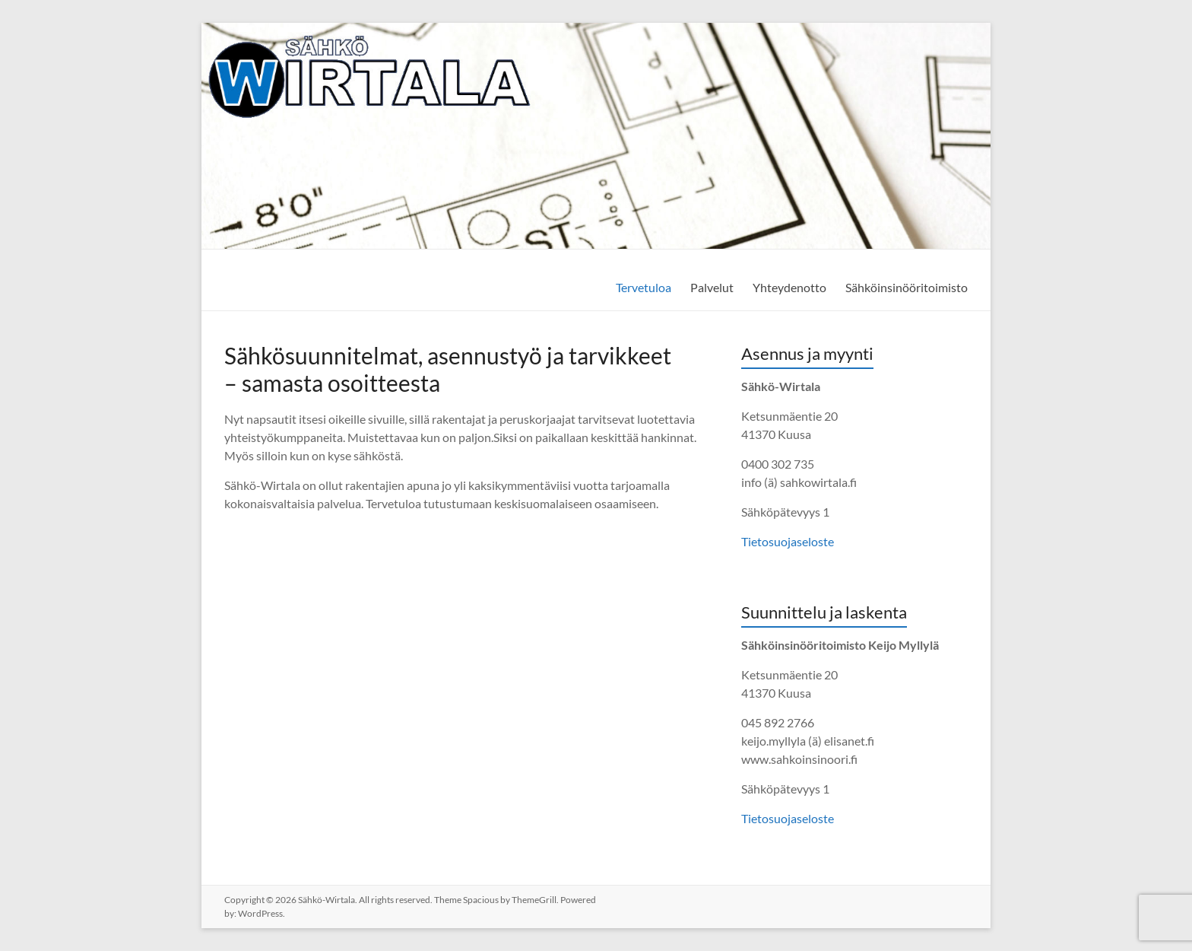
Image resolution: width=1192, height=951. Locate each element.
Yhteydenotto (789, 287)
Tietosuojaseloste (787, 541)
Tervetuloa (643, 287)
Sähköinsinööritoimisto (906, 287)
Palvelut (712, 287)
